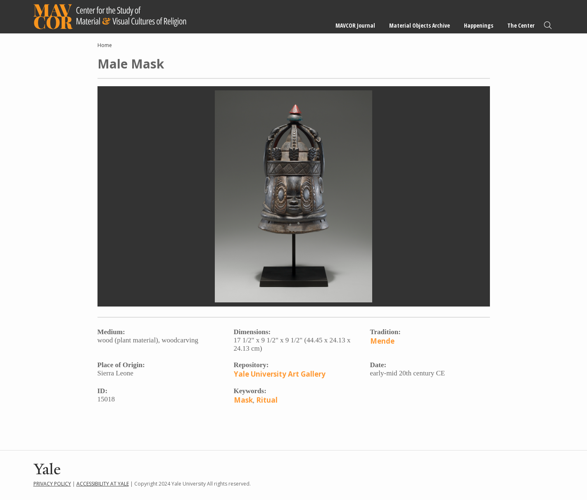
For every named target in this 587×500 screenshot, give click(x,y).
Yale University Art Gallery (280, 374)
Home (104, 45)
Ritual (267, 400)
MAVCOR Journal (355, 25)
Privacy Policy (52, 483)
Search (548, 25)
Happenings (478, 25)
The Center (521, 25)
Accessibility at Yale (102, 483)
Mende (382, 341)
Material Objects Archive (419, 25)
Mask (243, 400)
